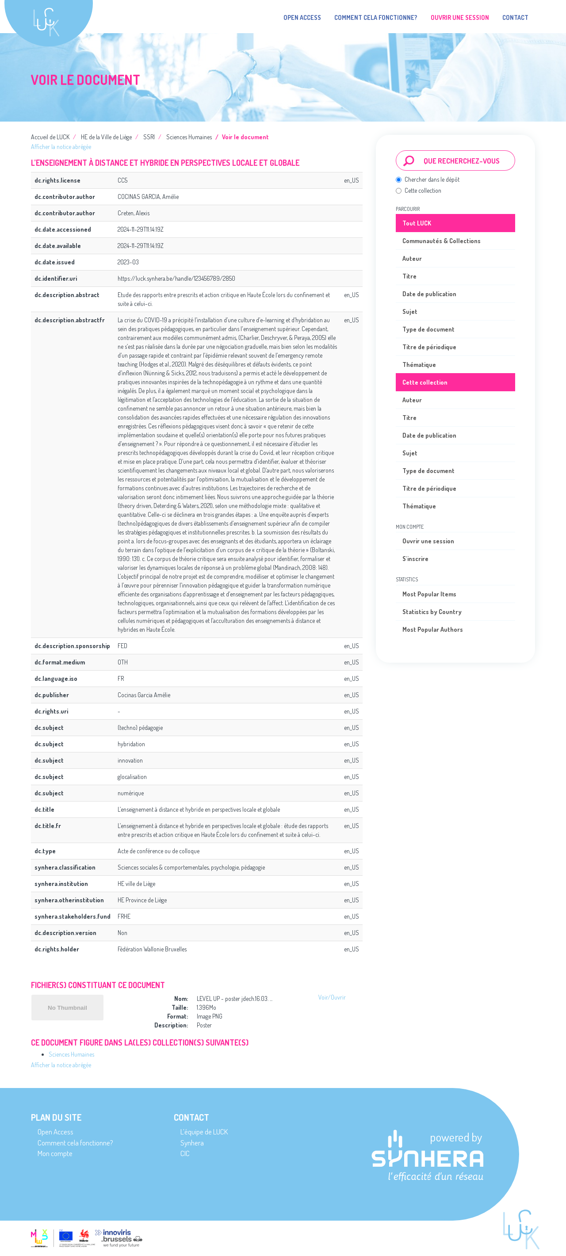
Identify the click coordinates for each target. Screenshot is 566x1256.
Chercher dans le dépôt (427, 179)
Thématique (419, 364)
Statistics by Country (432, 611)
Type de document (428, 329)
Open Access (302, 17)
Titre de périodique (429, 347)
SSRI (149, 137)
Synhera (192, 1142)
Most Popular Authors (432, 629)
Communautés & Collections (441, 240)
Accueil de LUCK (50, 137)
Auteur (412, 258)
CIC (185, 1153)
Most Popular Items (429, 594)
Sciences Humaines (189, 137)
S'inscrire (415, 558)
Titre (409, 276)
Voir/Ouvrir (332, 997)
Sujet (409, 311)
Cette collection (418, 190)
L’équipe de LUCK (204, 1131)
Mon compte (55, 1153)
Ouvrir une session (428, 541)
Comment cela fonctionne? (375, 17)
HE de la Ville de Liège (106, 137)
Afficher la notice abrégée (61, 146)
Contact (515, 17)
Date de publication (429, 294)
